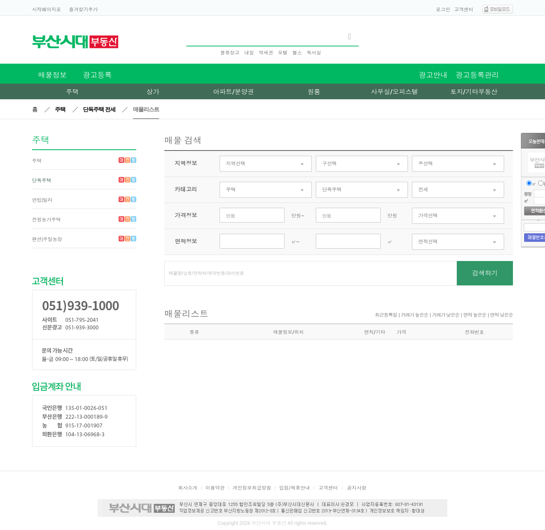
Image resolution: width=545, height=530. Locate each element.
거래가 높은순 (414, 315)
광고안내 (433, 75)
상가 (153, 92)
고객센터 (463, 9)
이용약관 (215, 488)
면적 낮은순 (501, 315)
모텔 (282, 53)
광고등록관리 (477, 75)
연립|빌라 (42, 200)
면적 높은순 (474, 315)
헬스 (297, 53)
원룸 (314, 92)
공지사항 (356, 488)
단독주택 (41, 180)
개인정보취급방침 (252, 488)
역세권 (266, 53)
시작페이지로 (46, 9)
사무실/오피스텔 (394, 92)
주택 (72, 92)
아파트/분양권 (233, 92)
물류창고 (230, 53)
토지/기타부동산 (473, 92)
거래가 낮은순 (445, 315)
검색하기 (485, 273)
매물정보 (52, 75)
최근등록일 (386, 315)
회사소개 (188, 488)
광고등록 (97, 75)
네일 (249, 53)
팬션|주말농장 (47, 239)
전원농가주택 (46, 220)
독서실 (314, 53)
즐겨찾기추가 (83, 9)
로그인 (443, 9)
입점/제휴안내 (294, 488)
